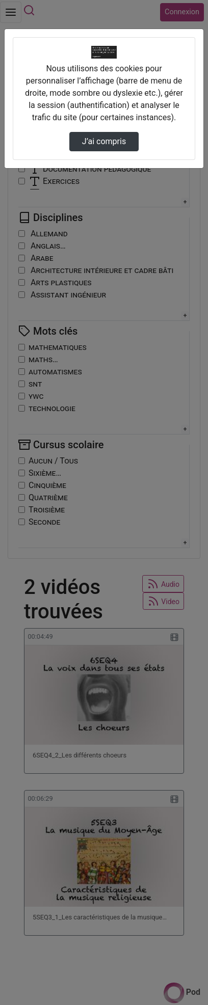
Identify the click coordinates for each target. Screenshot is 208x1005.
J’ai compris (104, 141)
